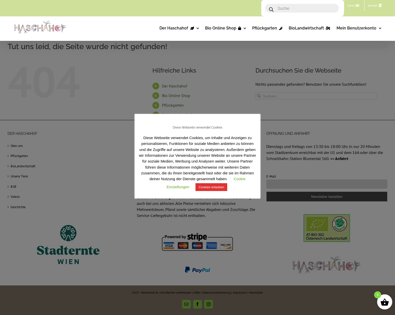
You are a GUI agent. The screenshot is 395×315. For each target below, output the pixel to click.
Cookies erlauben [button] (211, 187)
